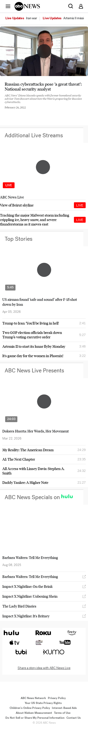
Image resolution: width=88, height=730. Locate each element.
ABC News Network (33, 698)
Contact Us (73, 718)
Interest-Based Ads (64, 708)
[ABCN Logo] (27, 6)
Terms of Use (62, 713)
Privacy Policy (57, 698)
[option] (24, 18)
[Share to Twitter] (18, 111)
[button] (8, 6)
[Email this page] (31, 111)
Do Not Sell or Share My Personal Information (35, 718)
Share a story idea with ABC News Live (44, 668)
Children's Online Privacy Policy (30, 708)
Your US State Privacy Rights (43, 703)
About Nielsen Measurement (34, 713)
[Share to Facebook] (6, 111)
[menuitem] (31, 18)
